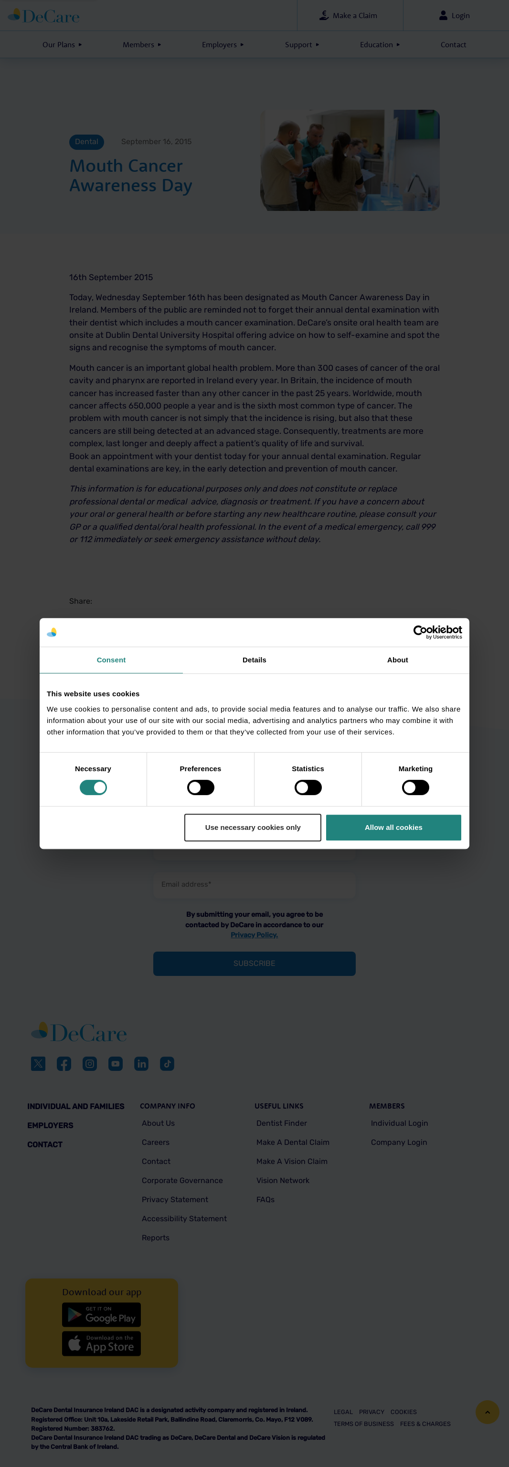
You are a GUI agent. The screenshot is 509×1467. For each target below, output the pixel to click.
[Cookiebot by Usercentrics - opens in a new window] (420, 632)
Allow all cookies (394, 827)
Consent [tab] (111, 660)
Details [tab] (254, 660)
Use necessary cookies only (253, 827)
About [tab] (397, 660)
